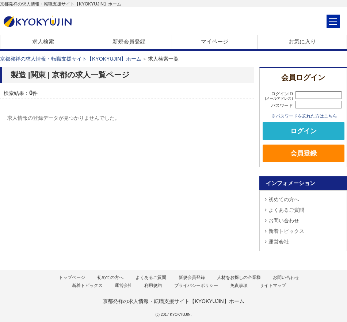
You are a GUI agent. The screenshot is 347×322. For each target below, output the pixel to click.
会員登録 (303, 153)
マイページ (214, 41)
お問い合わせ (282, 220)
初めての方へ (282, 199)
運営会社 (277, 242)
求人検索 (43, 41)
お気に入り (302, 41)
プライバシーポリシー (196, 285)
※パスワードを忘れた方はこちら (304, 116)
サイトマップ (273, 285)
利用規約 (153, 285)
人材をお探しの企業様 (239, 277)
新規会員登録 (129, 41)
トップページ (72, 277)
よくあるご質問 (284, 210)
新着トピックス (284, 231)
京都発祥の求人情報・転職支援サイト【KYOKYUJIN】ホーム (70, 59)
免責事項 (239, 285)
